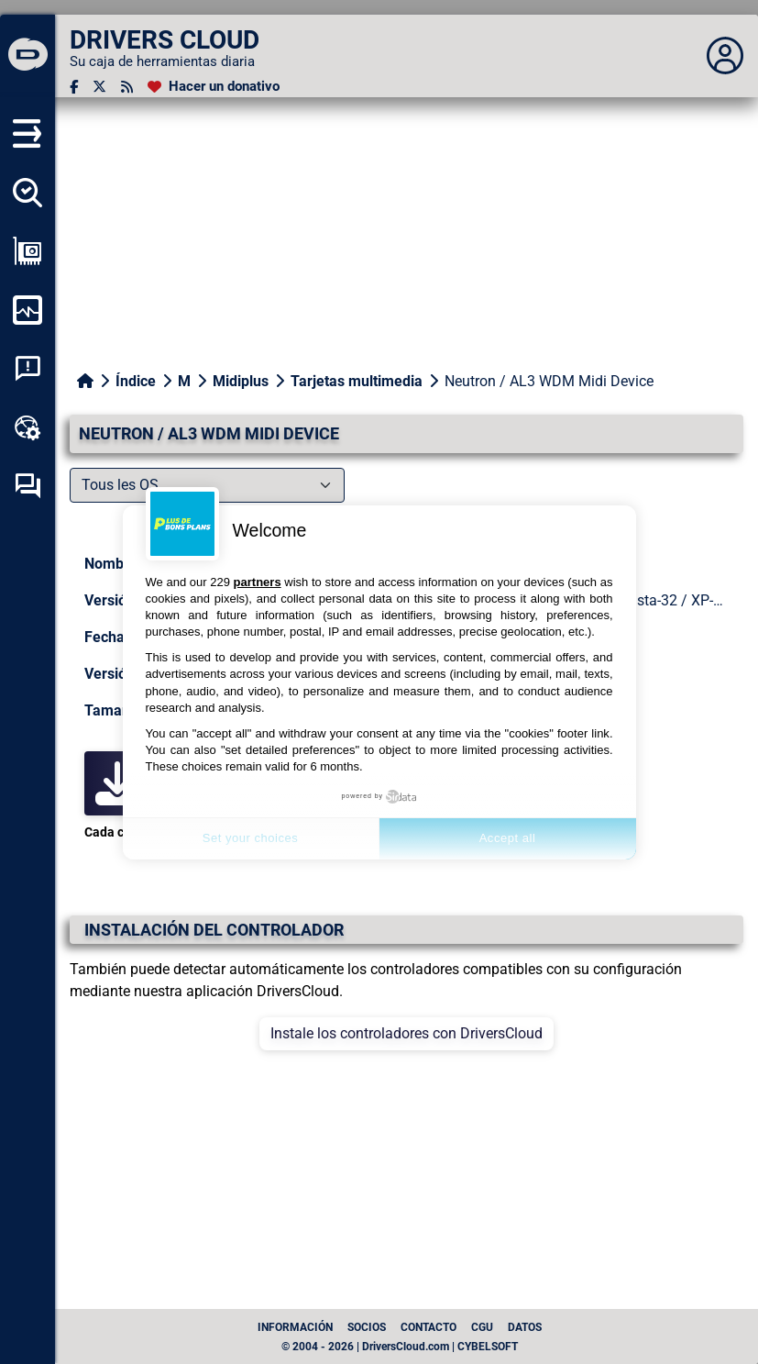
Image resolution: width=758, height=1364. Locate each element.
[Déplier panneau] (725, 56)
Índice (135, 381)
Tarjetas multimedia (357, 381)
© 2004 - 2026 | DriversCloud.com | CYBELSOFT (399, 1346)
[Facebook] (74, 87)
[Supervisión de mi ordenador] (27, 310)
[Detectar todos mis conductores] (27, 192)
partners (257, 582)
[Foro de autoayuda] (27, 486)
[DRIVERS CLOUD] (27, 56)
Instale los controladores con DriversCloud (406, 1033)
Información (295, 1327)
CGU (482, 1327)
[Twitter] (99, 87)
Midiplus (241, 381)
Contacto (428, 1327)
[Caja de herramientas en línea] (27, 427)
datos (525, 1327)
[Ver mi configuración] (27, 251)
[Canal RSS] (127, 87)
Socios (366, 1327)
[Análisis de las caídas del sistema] (27, 368)
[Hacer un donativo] (214, 86)
